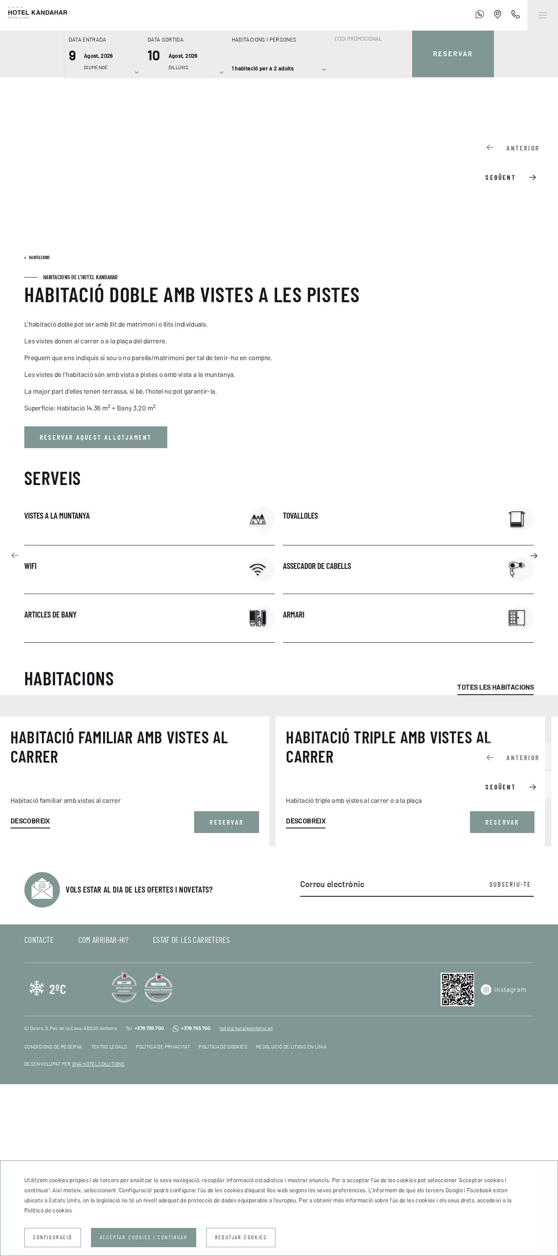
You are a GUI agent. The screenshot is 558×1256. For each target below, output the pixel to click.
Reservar (453, 54)
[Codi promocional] (367, 39)
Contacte (39, 1111)
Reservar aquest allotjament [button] (96, 437)
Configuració (52, 1237)
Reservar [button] (227, 994)
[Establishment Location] (497, 15)
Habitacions (39, 257)
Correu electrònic (332, 1056)
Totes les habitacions (495, 687)
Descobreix (30, 992)
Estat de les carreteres (191, 1111)
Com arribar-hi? (103, 1111)
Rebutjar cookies (241, 1237)
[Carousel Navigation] (516, 161)
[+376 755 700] (479, 15)
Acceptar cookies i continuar (144, 1237)
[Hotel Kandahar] (33, 15)
